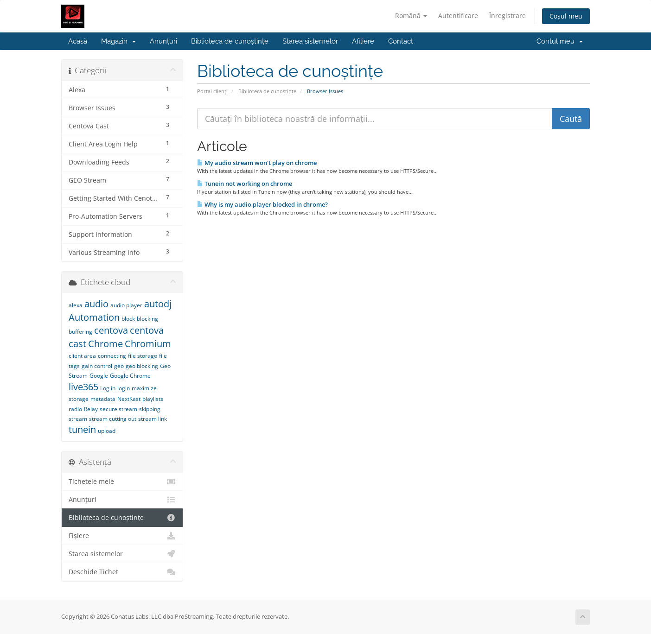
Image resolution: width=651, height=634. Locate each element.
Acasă (77, 41)
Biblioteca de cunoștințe (229, 41)
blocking (147, 319)
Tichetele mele (122, 481)
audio (96, 304)
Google (98, 376)
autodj (158, 304)
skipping (149, 409)
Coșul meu (565, 16)
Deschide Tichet (122, 571)
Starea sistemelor (310, 41)
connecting (112, 356)
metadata (102, 399)
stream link (152, 419)
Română (411, 15)
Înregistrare (507, 15)
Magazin (118, 41)
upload (106, 431)
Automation (94, 317)
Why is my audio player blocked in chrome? (262, 204)
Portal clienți (212, 91)
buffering (80, 332)
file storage (142, 356)
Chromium (148, 343)
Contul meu (559, 41)
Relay (91, 409)
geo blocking (142, 366)
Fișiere (122, 535)
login (123, 388)
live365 (83, 386)
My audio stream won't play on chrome (257, 162)
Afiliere (363, 41)
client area (82, 356)
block (128, 319)
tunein (82, 429)
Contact (400, 41)
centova (111, 330)
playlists (152, 399)
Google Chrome (130, 376)
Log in (107, 388)
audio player (126, 305)
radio (75, 409)
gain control (97, 366)
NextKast (128, 399)
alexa (76, 305)
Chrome (105, 343)
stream (78, 419)
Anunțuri (163, 41)
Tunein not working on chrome (244, 183)
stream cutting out (112, 419)
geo (119, 366)
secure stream (118, 409)
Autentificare (458, 15)
